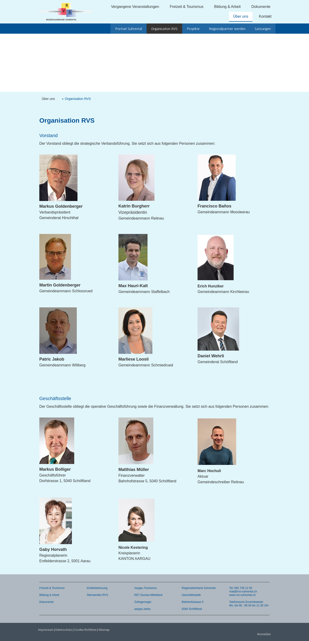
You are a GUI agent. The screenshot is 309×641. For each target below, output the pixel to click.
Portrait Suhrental (128, 28)
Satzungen (263, 28)
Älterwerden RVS (97, 595)
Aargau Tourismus (145, 588)
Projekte (193, 28)
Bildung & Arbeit (227, 7)
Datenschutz (63, 629)
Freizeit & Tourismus (187, 7)
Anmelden (264, 634)
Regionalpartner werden (227, 28)
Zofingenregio (142, 602)
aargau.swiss (142, 609)
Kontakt (265, 16)
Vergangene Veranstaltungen (135, 7)
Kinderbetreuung (97, 588)
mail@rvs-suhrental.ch (243, 591)
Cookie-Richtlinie (85, 629)
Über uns (240, 16)
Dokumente (260, 7)
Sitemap (104, 629)
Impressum (45, 629)
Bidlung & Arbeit (49, 595)
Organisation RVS (164, 28)
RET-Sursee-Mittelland (148, 595)
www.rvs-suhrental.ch (242, 595)
